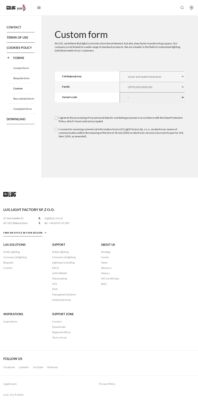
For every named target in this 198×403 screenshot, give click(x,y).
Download (16, 119)
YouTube (38, 367)
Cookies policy (19, 47)
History (105, 273)
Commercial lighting (15, 257)
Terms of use (17, 37)
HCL (54, 283)
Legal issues (10, 383)
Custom (18, 88)
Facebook (9, 367)
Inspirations (10, 321)
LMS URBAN (59, 273)
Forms (18, 58)
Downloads (58, 326)
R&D (104, 283)
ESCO (55, 267)
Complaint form (22, 108)
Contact (14, 27)
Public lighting (11, 252)
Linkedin (24, 367)
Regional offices (61, 332)
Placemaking (59, 278)
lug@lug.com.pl (54, 218)
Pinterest (52, 367)
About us (106, 267)
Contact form (21, 68)
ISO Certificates (110, 278)
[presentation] (88, 151)
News (104, 262)
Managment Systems (64, 294)
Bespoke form (21, 78)
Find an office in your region (22, 233)
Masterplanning (61, 299)
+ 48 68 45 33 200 (58, 223)
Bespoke (8, 262)
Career (105, 257)
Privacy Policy (107, 383)
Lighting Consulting (63, 262)
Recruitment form (23, 98)
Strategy (106, 252)
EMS (54, 289)
